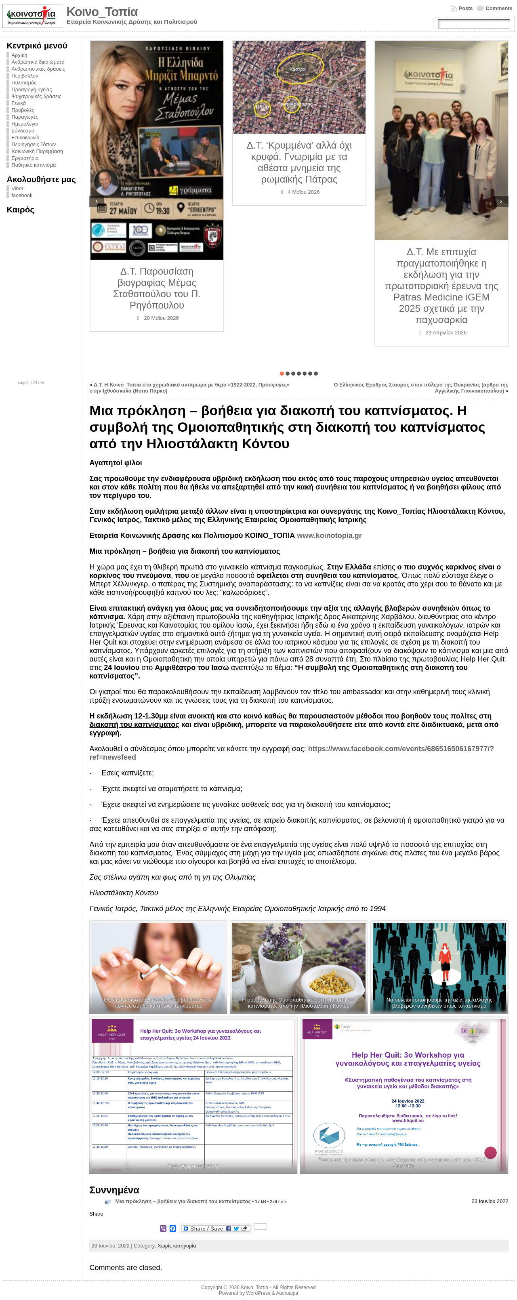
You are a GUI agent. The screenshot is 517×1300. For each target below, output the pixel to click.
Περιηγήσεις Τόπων (33, 144)
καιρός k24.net (31, 383)
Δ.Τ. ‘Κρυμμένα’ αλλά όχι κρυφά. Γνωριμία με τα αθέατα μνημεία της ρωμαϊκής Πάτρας (299, 162)
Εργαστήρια (24, 158)
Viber (17, 188)
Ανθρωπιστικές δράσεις (38, 69)
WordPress (258, 1293)
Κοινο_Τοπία (101, 12)
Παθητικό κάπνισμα (33, 165)
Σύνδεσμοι (23, 131)
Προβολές (22, 110)
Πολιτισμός (23, 83)
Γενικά (18, 103)
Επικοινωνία (25, 137)
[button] (282, 374)
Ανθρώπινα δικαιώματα (37, 62)
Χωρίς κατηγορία (177, 1246)
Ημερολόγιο (24, 124)
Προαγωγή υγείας (31, 89)
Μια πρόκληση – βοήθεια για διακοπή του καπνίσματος (183, 1201)
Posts (466, 8)
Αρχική (19, 55)
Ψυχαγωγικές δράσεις (36, 96)
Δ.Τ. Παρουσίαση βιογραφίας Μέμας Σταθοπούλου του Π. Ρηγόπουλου (157, 288)
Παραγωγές (24, 117)
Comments (498, 8)
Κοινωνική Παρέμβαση (37, 151)
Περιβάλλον (24, 76)
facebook (21, 195)
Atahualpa (287, 1293)
